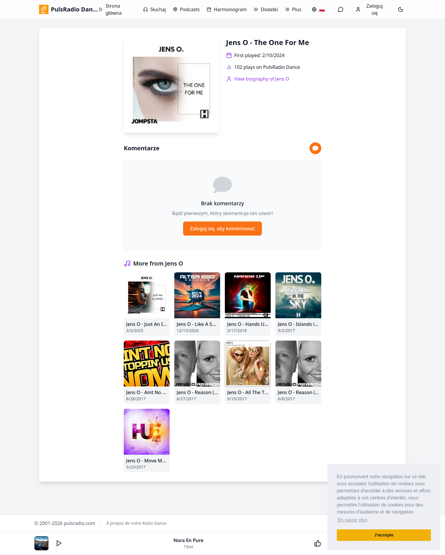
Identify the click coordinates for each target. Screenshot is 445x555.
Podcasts (186, 9)
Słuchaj (154, 9)
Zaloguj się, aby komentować (222, 228)
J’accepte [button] (384, 535)
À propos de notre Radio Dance (136, 523)
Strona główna (110, 9)
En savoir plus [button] (352, 519)
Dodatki (266, 9)
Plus (293, 9)
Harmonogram (227, 9)
